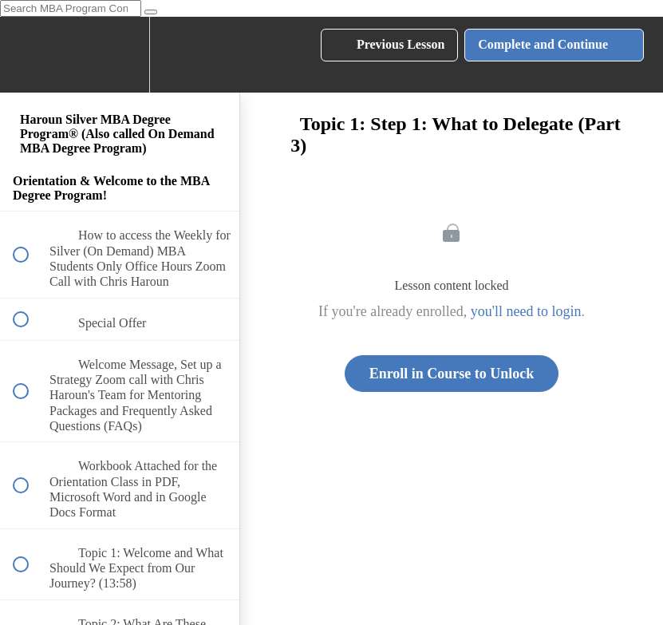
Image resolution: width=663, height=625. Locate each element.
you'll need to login (526, 311)
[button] (29, 55)
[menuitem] (119, 55)
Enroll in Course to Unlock (452, 374)
